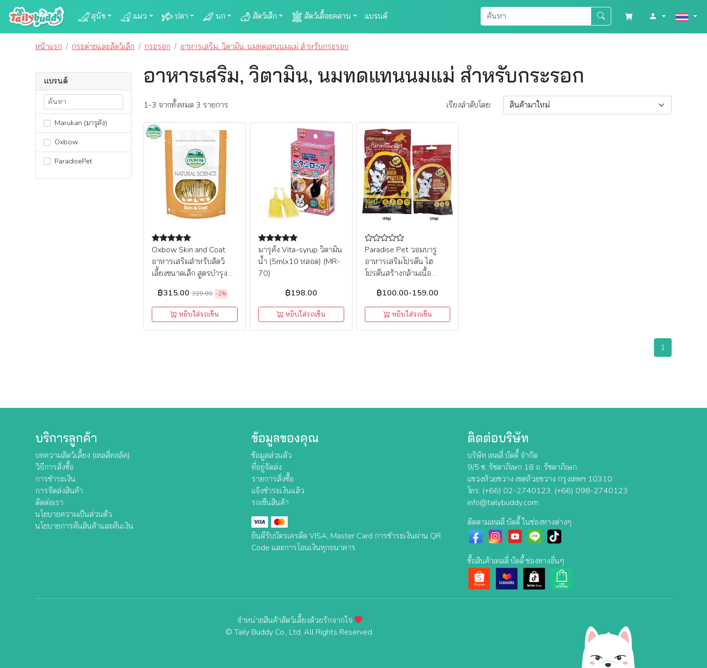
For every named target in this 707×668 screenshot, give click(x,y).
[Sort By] (587, 105)
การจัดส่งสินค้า (59, 490)
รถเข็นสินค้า (270, 502)
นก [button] (213, 16)
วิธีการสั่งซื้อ (54, 467)
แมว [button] (133, 16)
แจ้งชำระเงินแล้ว (277, 490)
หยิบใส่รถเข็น (194, 314)
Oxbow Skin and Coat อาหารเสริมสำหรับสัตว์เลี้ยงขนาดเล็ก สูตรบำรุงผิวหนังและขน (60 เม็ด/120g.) (189, 273)
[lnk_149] (47, 142)
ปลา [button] (174, 16)
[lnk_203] (47, 161)
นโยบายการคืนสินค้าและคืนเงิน (84, 526)
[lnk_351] (47, 123)
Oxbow (61, 142)
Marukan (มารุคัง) (75, 123)
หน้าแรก (48, 46)
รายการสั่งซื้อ (272, 479)
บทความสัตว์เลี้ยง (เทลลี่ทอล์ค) (82, 455)
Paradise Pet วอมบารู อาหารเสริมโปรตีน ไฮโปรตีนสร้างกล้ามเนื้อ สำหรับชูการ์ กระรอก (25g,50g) (401, 273)
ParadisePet (68, 161)
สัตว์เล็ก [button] (258, 16)
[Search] (536, 16)
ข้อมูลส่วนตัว (271, 455)
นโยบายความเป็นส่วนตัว (73, 514)
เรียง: (468, 105)
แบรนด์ (376, 16)
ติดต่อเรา (49, 502)
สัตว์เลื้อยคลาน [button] (321, 16)
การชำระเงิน (55, 479)
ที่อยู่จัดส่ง (266, 467)
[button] (657, 17)
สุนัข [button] (92, 16)
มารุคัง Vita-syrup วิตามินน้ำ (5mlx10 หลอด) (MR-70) (300, 261)
